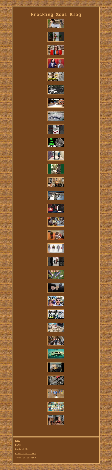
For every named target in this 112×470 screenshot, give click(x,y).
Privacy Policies (25, 453)
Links (18, 445)
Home (17, 440)
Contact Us (21, 449)
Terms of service (25, 458)
